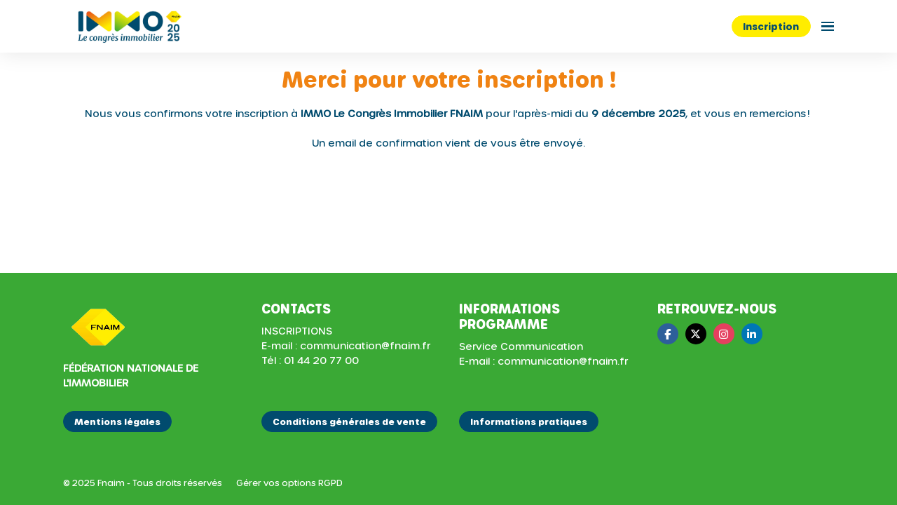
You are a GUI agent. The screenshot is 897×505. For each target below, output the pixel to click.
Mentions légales (117, 421)
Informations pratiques (528, 421)
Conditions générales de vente (349, 421)
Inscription (771, 26)
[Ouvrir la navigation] (827, 26)
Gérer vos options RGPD (289, 482)
